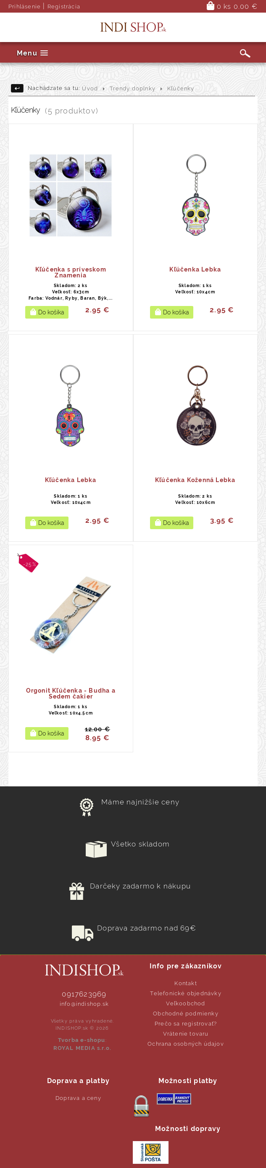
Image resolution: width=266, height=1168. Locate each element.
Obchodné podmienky (186, 1013)
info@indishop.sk (84, 1004)
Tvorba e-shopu (81, 1040)
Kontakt (185, 983)
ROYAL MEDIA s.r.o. (82, 1048)
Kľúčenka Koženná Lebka (195, 480)
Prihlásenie (24, 6)
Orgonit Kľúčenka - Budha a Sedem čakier (71, 693)
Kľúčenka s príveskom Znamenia (70, 272)
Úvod (90, 88)
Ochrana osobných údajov (185, 1044)
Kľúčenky (181, 88)
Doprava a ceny (78, 1098)
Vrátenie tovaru (186, 1034)
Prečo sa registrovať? (186, 1023)
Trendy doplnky (132, 88)
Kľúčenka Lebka (195, 269)
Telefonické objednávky (185, 993)
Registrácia (63, 6)
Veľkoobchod (185, 1003)
